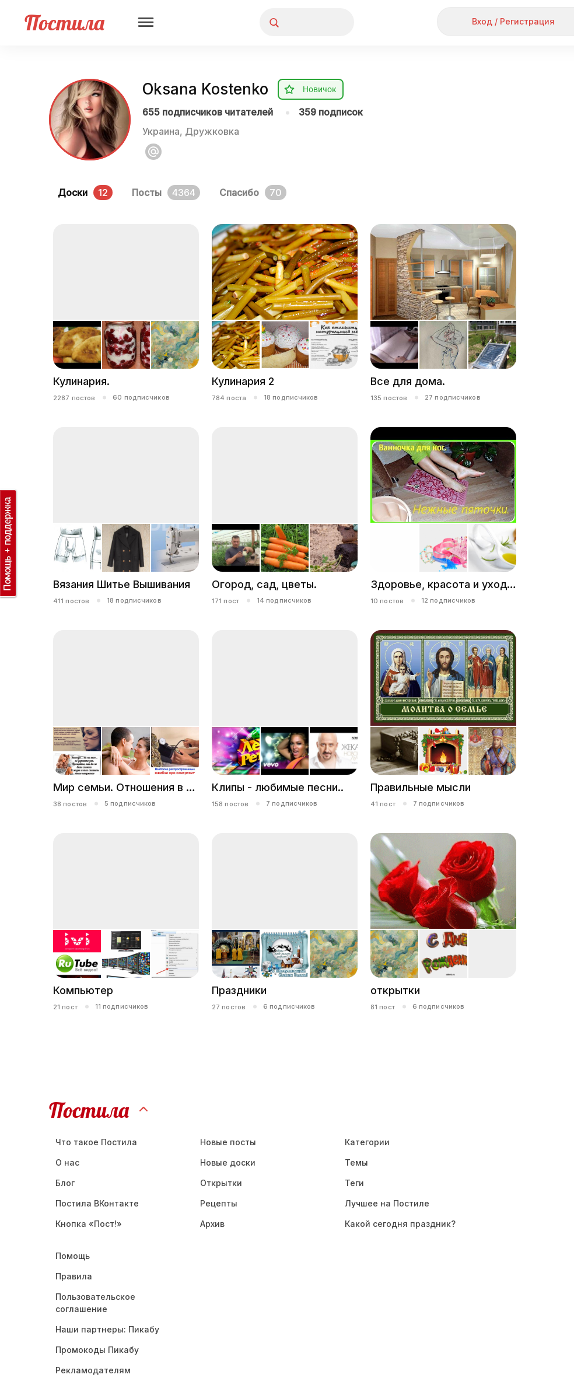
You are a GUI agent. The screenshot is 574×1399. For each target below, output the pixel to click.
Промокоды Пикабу (97, 1350)
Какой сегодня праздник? (400, 1224)
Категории (367, 1142)
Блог (65, 1183)
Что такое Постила (96, 1142)
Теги (354, 1183)
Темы (356, 1162)
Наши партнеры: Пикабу (107, 1329)
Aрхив (212, 1224)
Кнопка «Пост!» (88, 1224)
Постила (64, 22)
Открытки (221, 1183)
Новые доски (228, 1162)
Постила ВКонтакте (97, 1203)
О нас (67, 1162)
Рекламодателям (93, 1370)
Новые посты (228, 1142)
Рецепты (218, 1203)
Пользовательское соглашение (95, 1303)
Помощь (72, 1256)
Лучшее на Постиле (387, 1203)
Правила (73, 1276)
